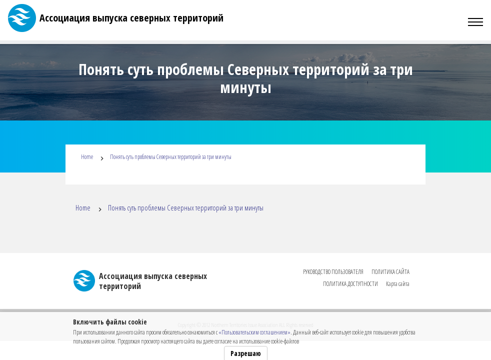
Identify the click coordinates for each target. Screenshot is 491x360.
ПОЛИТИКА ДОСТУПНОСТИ (350, 284)
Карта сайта (398, 284)
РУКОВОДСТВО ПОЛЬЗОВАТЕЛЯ (333, 272)
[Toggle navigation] (475, 22)
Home (87, 156)
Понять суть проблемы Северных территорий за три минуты (171, 156)
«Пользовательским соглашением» (254, 332)
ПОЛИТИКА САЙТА (391, 272)
